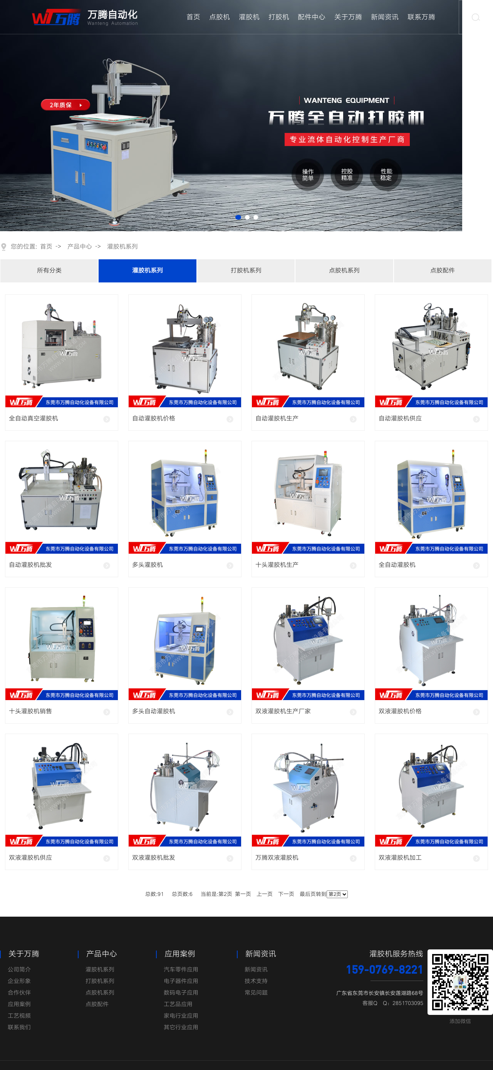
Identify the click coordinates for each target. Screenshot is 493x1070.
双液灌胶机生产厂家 (283, 711)
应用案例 (19, 1004)
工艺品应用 (178, 1004)
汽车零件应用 (181, 969)
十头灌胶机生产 (276, 565)
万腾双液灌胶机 (276, 858)
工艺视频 (19, 1016)
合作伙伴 (19, 992)
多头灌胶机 (147, 565)
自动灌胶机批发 (30, 565)
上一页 (265, 894)
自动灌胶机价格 (153, 418)
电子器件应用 (181, 981)
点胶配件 (442, 270)
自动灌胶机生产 (276, 418)
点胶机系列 (344, 270)
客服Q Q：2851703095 (392, 1003)
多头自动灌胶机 (153, 711)
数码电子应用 (181, 992)
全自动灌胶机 (397, 565)
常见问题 (256, 992)
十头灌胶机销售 (30, 711)
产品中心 (79, 246)
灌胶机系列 (122, 246)
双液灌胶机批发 (153, 858)
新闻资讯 (385, 17)
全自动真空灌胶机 (33, 418)
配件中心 (311, 17)
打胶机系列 (246, 270)
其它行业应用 (181, 1027)
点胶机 (219, 17)
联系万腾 (421, 17)
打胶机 (278, 17)
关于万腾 (348, 17)
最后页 (308, 894)
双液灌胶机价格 (400, 711)
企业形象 (19, 981)
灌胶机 (249, 17)
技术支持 (256, 981)
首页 (193, 17)
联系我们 (19, 1027)
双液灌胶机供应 (30, 858)
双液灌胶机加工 (400, 858)
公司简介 (19, 969)
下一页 (286, 894)
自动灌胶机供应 (400, 418)
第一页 (243, 894)
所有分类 (49, 270)
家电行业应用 (181, 1016)
